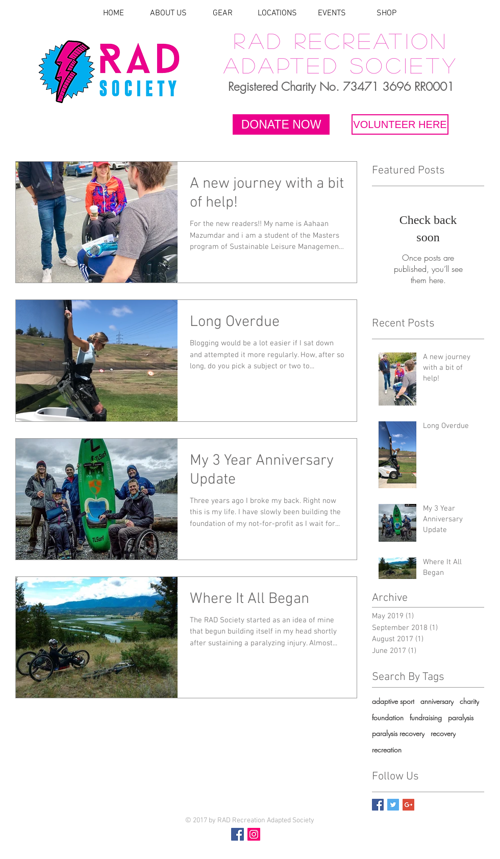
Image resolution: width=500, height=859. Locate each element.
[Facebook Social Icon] (237, 834)
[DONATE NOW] (281, 124)
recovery (443, 733)
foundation (388, 717)
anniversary (437, 701)
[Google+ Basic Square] (408, 805)
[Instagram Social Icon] (253, 834)
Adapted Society (341, 64)
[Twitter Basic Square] (393, 805)
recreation (387, 749)
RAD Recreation (341, 40)
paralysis (460, 717)
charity (469, 701)
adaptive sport (393, 701)
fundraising (426, 717)
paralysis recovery (398, 733)
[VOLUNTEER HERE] (400, 124)
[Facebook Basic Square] (378, 805)
